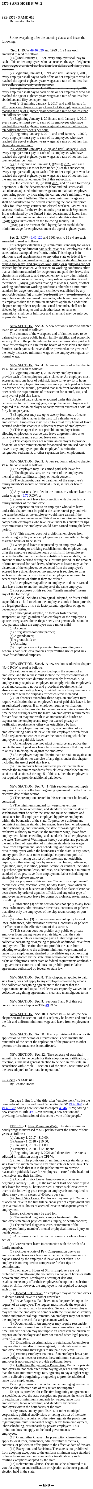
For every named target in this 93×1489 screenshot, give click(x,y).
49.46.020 (37, 50)
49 (47, 1005)
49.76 (25, 495)
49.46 (63, 1108)
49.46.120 (35, 237)
